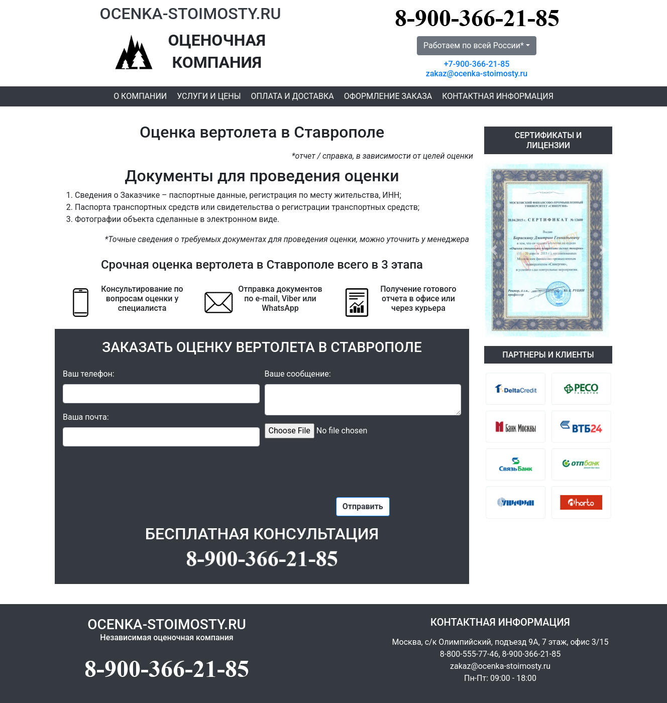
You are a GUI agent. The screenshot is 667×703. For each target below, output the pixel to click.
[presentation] (362, 466)
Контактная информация (497, 96)
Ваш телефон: (89, 374)
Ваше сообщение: (298, 374)
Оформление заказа (388, 96)
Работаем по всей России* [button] (473, 45)
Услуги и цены (209, 96)
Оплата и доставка (292, 96)
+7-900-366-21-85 (477, 64)
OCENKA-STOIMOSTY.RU (190, 13)
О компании (140, 96)
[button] (493, 250)
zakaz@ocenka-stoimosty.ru (476, 73)
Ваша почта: (86, 417)
